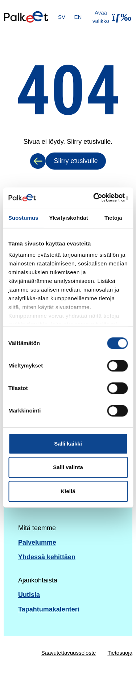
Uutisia (29, 594)
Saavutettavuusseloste (68, 653)
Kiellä (68, 491)
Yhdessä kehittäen (46, 557)
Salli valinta (68, 467)
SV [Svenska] (61, 17)
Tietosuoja (119, 653)
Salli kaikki (68, 443)
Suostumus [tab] (23, 218)
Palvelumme (37, 542)
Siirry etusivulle (76, 160)
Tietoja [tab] (113, 218)
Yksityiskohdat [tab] (68, 218)
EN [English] (78, 17)
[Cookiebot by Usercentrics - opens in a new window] (97, 197)
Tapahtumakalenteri (48, 609)
